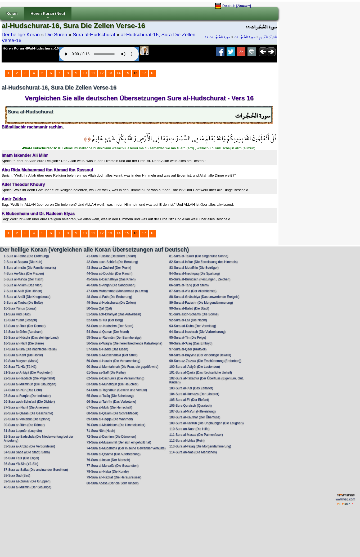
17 (144, 73)
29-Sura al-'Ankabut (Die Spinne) (27, 419)
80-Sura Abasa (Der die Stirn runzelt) (113, 483)
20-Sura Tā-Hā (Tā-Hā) (20, 367)
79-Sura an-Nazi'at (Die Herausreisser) (114, 477)
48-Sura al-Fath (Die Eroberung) (109, 297)
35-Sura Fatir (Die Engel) (21, 458)
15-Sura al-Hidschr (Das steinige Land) (31, 337)
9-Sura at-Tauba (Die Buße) (23, 302)
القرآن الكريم (268, 37)
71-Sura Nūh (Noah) (101, 431)
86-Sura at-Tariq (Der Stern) (189, 285)
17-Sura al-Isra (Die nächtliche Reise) (30, 349)
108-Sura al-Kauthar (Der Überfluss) (194, 417)
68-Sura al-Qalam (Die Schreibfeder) (112, 413)
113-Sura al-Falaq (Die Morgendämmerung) (200, 446)
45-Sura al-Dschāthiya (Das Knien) (111, 279)
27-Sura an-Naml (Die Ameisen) (26, 407)
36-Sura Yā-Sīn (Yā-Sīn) (21, 464)
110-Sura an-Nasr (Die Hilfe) (189, 429)
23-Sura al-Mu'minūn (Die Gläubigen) (30, 384)
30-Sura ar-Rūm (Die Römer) (24, 425)
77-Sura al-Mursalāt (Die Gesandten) (113, 466)
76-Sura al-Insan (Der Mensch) (108, 460)
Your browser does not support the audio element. (99, 54)
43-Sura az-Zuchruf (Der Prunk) (109, 267)
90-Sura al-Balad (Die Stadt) (189, 308)
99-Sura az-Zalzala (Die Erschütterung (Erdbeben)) (205, 361)
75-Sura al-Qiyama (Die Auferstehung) (114, 454)
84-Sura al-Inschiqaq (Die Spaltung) (194, 273)
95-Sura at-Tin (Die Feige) (187, 337)
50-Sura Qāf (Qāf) (99, 308)
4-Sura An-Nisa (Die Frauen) (24, 273)
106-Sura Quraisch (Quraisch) (190, 405)
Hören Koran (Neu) (47, 15)
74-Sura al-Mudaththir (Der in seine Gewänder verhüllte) (126, 448)
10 (85, 73)
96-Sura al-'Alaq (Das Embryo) (191, 343)
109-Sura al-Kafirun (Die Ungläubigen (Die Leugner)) (206, 423)
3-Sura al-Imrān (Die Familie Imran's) (30, 267)
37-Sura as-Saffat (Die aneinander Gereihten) (36, 469)
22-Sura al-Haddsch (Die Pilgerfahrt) (29, 378)
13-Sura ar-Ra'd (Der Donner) (25, 326)
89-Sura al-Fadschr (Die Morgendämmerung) (201, 302)
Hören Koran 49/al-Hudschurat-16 (31, 48)
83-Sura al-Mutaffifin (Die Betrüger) (194, 267)
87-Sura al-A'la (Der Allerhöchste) (193, 291)
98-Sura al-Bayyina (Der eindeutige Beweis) (200, 355)
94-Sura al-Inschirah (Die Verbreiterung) (197, 332)
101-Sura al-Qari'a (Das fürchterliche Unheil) (200, 372)
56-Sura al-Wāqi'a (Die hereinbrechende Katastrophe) (124, 343)
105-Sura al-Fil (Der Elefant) (189, 400)
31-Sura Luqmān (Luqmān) (23, 431)
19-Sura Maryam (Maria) (21, 361)
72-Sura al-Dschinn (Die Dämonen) (111, 436)
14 (119, 73)
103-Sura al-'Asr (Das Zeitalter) (191, 388)
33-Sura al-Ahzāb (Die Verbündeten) (29, 446)
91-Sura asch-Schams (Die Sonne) (194, 314)
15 (127, 73)
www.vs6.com (345, 499)
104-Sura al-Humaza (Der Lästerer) (194, 394)
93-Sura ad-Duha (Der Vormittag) (192, 326)
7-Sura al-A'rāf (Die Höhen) (23, 291)
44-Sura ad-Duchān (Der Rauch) (109, 273)
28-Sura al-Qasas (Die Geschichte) (28, 413)
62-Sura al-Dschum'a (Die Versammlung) (115, 378)
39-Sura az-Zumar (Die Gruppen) (27, 481)
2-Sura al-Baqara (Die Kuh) (23, 262)
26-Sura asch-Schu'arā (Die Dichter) (29, 401)
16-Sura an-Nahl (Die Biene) (24, 343)
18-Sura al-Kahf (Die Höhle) (23, 355)
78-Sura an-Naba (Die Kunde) (108, 471)
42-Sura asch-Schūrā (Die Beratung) (112, 262)
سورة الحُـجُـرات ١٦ (217, 37)
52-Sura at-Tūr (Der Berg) (105, 320)
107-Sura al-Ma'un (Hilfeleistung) (192, 411)
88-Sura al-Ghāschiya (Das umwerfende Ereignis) (204, 297)
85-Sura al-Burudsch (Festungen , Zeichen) (200, 279)
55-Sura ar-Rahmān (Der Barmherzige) (114, 337)
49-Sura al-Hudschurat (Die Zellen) (111, 302)
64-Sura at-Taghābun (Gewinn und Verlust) (117, 390)
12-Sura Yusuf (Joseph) (20, 320)
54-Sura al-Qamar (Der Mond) (108, 332)
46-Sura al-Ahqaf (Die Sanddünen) (111, 285)
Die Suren (56, 34)
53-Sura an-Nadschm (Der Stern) (110, 326)
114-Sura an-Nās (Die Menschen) (193, 452)
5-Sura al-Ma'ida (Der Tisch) (23, 279)
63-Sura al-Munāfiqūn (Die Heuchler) (112, 384)
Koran (11, 15)
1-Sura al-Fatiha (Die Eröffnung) (26, 256)
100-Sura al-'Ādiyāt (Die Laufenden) (194, 367)
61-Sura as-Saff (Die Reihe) (106, 372)
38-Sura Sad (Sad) (17, 475)
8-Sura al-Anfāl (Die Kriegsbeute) (27, 297)
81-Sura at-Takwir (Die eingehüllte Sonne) (198, 256)
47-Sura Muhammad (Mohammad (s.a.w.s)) (117, 291)
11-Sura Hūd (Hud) (17, 314)
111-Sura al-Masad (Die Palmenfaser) (196, 435)
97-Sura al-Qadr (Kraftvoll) (188, 349)
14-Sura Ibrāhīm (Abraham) (23, 332)
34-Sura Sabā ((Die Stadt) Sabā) (27, 452)
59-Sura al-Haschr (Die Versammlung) (113, 361)
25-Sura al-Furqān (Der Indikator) (27, 396)
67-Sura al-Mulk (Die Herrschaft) (109, 407)
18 (153, 73)
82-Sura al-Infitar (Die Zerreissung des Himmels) (203, 262)
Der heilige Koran (21, 34)
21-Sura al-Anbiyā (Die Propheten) (28, 372)
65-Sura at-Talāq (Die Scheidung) (110, 396)
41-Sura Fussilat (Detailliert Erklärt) (111, 256)
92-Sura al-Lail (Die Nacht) (188, 320)
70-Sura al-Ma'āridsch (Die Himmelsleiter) (116, 425)
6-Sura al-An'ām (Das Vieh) (23, 285)
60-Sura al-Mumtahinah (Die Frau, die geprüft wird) (122, 367)
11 (93, 73)
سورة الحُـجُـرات (244, 37)
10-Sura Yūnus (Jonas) (20, 308)
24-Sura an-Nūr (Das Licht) (23, 390)
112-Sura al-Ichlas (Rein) (187, 440)
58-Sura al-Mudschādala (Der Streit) (112, 355)
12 (102, 73)
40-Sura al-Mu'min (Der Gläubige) (27, 487)
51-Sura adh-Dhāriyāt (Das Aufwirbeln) (114, 314)
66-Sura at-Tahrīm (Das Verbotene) (111, 401)
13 (110, 73)
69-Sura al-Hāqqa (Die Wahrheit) (110, 419)
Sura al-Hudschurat (94, 34)
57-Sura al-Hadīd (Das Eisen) (107, 349)
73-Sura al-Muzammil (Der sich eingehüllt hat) (119, 442)
